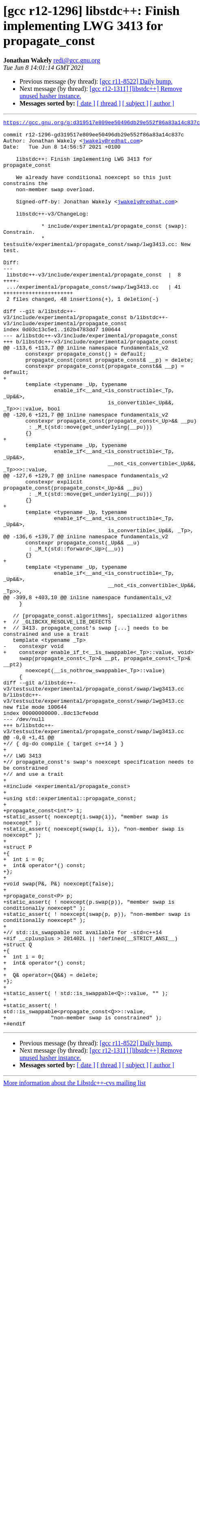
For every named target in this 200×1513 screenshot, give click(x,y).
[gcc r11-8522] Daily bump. (136, 81)
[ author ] (162, 103)
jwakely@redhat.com (111, 145)
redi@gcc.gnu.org (76, 60)
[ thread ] (109, 103)
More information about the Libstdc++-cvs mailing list (74, 1264)
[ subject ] (135, 103)
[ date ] (86, 103)
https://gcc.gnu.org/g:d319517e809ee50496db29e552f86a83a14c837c (101, 123)
